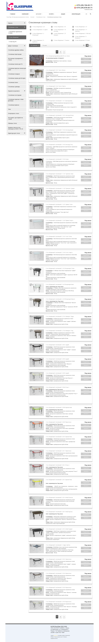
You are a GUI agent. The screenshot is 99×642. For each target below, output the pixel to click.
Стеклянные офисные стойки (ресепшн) (15, 100)
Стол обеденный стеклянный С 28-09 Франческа (58, 422)
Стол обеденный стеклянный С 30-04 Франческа (58, 601)
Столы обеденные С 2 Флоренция (38, 34)
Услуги (51, 14)
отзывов (62, 635)
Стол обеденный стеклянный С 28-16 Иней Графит (59, 529)
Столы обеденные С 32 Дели (39, 29)
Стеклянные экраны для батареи (16, 78)
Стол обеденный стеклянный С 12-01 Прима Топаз (59, 204)
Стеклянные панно (13, 82)
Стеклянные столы (13, 27)
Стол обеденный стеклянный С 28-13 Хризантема (59, 479)
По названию (34, 45)
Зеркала (10, 23)
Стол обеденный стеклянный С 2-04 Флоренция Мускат (60, 299)
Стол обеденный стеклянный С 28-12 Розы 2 (57, 465)
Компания (25, 14)
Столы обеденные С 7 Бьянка (61, 40)
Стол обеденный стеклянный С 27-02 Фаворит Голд (59, 330)
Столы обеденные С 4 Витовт (83, 33)
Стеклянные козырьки (14, 74)
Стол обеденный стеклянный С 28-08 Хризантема (59, 407)
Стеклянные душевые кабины (16, 50)
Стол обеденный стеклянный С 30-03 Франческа (58, 587)
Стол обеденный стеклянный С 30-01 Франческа (58, 559)
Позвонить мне (88, 9)
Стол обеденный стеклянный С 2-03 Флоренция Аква (60, 284)
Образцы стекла (12, 123)
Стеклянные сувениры (14, 86)
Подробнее (86, 59)
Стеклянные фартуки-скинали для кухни (17, 69)
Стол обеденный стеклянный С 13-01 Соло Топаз (59, 236)
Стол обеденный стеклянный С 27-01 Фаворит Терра (60, 316)
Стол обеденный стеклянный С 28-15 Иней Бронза (59, 511)
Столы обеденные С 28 (38, 26)
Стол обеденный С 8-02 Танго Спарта (56, 86)
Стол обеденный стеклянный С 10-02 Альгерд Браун (59, 130)
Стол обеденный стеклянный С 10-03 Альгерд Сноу (59, 144)
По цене (45, 45)
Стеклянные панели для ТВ (15, 64)
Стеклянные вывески (13, 105)
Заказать (86, 62)
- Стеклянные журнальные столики (15, 32)
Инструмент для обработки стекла (15, 118)
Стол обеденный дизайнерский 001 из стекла (58, 56)
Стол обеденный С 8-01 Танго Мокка (55, 70)
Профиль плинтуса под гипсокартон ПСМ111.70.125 (15, 128)
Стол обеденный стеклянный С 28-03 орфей (57, 359)
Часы (9, 109)
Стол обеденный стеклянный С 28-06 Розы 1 (57, 387)
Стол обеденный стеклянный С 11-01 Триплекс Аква (59, 174)
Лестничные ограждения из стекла (15, 59)
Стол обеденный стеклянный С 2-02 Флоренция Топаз (60, 268)
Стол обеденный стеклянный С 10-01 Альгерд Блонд (59, 115)
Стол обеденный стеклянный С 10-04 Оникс (57, 159)
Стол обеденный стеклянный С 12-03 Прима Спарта (59, 220)
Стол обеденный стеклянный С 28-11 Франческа (58, 451)
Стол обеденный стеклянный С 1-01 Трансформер (59, 100)
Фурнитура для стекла (14, 133)
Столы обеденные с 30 (60, 26)
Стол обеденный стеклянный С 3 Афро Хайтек (58, 545)
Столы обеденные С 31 (81, 26)
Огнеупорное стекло (13, 113)
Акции (63, 14)
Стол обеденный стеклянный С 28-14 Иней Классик (59, 497)
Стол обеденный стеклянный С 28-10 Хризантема (59, 436)
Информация (76, 14)
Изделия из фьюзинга (14, 91)
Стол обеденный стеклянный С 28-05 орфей (57, 373)
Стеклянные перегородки (15, 54)
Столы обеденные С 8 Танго (82, 40)
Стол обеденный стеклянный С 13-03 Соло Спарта (59, 252)
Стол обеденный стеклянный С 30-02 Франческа (58, 573)
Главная (12, 14)
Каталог (39, 14)
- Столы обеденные (13, 37)
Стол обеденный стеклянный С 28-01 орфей (57, 344)
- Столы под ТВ (12, 41)
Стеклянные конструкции (14, 95)
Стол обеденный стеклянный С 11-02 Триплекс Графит (60, 188)
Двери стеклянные (13, 46)
